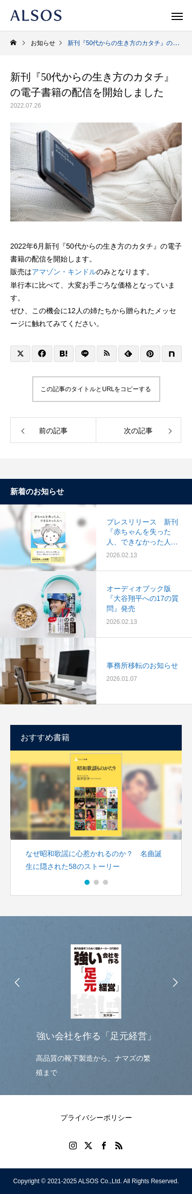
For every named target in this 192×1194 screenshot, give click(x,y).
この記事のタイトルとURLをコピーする (95, 389)
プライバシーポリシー (96, 1118)
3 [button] (106, 882)
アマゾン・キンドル (64, 272)
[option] (96, 815)
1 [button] (87, 882)
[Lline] (85, 354)
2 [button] (97, 882)
